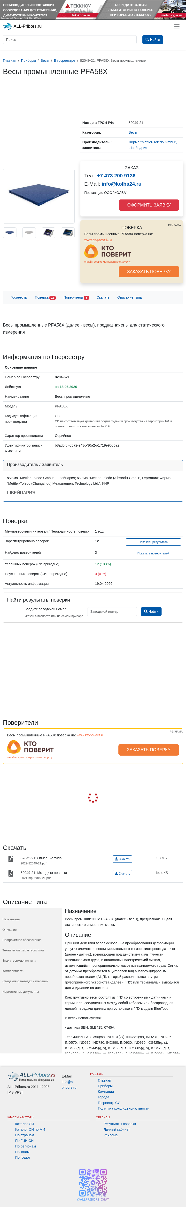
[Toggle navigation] (177, 26)
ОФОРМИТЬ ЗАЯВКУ (148, 205)
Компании (106, 1092)
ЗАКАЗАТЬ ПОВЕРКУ (149, 271)
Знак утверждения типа (19, 960)
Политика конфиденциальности (123, 1108)
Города (103, 1097)
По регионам (25, 1146)
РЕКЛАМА (174, 225)
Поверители (76, 297)
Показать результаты (153, 542)
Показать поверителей (153, 553)
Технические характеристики (23, 950)
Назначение (11, 919)
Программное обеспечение (21, 940)
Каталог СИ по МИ (30, 1129)
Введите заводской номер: (45, 609)
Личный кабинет (117, 1129)
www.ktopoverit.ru (98, 239)
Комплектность (13, 971)
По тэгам (22, 1152)
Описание (9, 929)
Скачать (103, 297)
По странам (24, 1135)
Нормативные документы (20, 991)
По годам (22, 1157)
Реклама (111, 1135)
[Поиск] (70, 39)
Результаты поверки (120, 1124)
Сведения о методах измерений (25, 981)
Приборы (105, 1086)
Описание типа (129, 297)
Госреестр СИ (109, 1103)
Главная (104, 1080)
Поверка (45, 297)
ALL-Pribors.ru (22, 26)
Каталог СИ (24, 1124)
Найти (151, 611)
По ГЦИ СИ (24, 1141)
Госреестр (19, 297)
